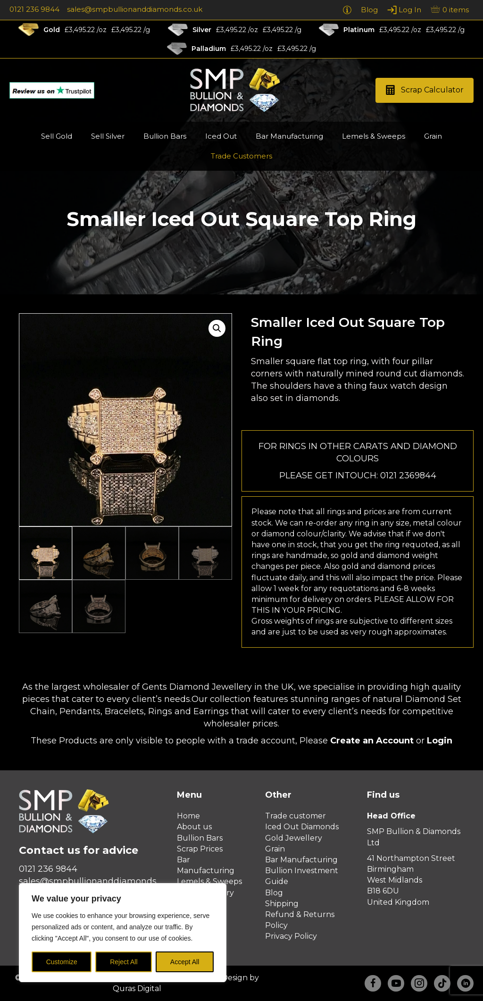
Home (188, 815)
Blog (274, 892)
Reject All (123, 962)
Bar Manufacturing (301, 859)
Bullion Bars (200, 838)
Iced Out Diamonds (302, 826)
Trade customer (295, 815)
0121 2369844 (408, 475)
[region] (122, 932)
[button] (424, 90)
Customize (61, 962)
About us (194, 826)
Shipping (282, 903)
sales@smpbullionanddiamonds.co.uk (134, 9)
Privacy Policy (291, 936)
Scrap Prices (200, 848)
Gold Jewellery (293, 838)
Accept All (184, 962)
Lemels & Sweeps (209, 881)
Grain (275, 848)
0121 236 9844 (34, 9)
